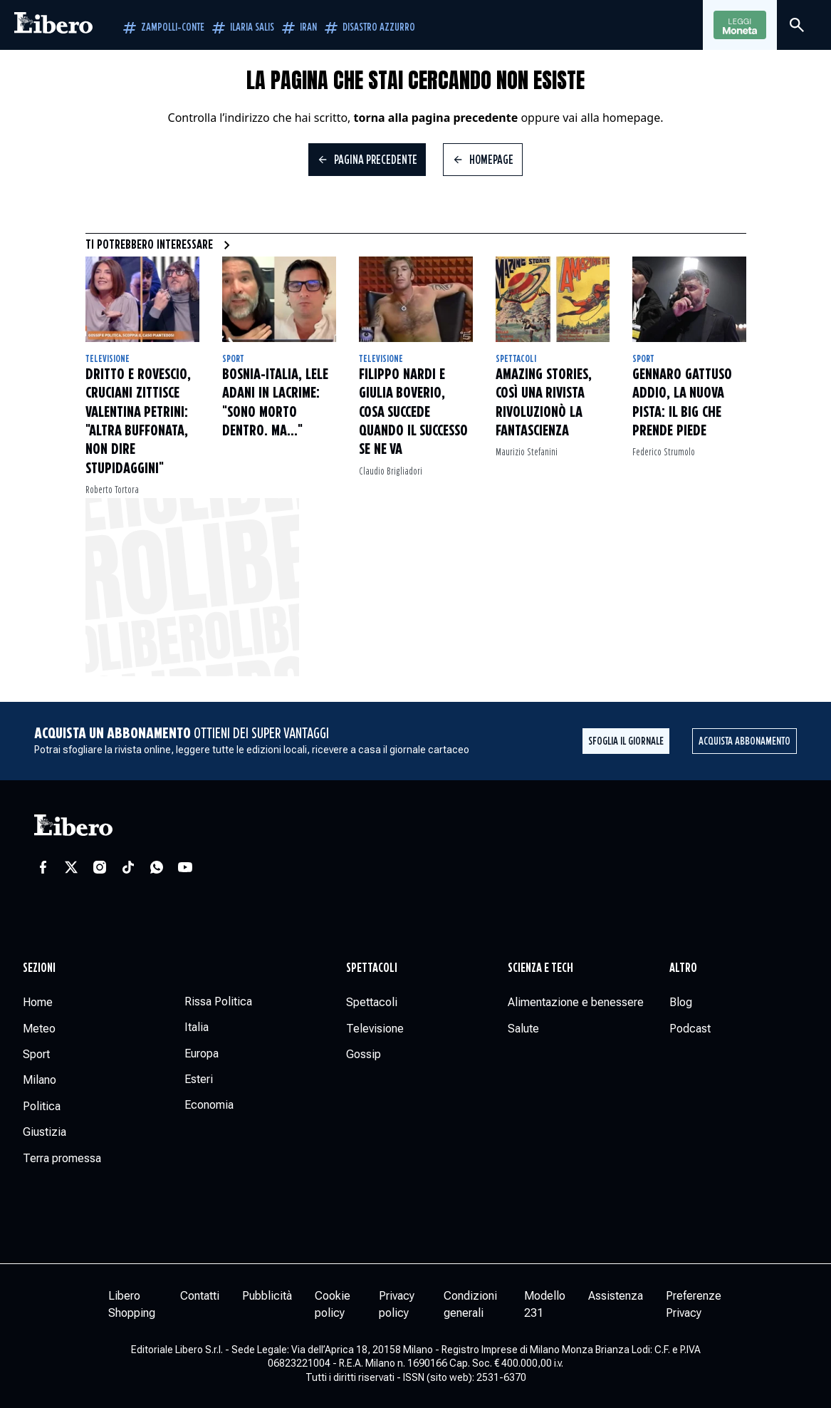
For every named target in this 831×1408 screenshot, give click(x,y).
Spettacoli (516, 359)
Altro (683, 968)
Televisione (107, 359)
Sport (233, 359)
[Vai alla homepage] (53, 25)
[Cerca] (797, 25)
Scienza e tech (540, 968)
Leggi (740, 25)
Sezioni (39, 968)
